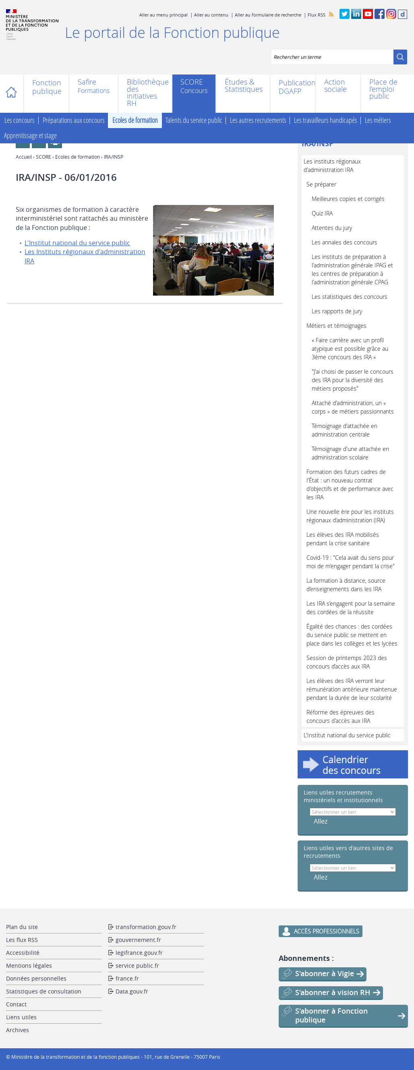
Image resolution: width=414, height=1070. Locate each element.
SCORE (191, 83)
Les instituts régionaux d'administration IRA (332, 165)
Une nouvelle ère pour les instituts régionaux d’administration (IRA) (350, 516)
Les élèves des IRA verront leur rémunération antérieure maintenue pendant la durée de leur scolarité (351, 689)
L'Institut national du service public (77, 242)
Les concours (19, 120)
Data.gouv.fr (132, 991)
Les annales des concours (344, 242)
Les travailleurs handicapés (325, 120)
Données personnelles (36, 978)
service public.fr (137, 965)
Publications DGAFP (293, 87)
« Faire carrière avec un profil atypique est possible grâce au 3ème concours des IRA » (350, 348)
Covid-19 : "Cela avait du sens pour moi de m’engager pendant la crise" (350, 562)
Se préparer (321, 184)
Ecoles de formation (135, 120)
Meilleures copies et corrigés (348, 199)
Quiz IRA (322, 213)
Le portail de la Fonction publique (172, 32)
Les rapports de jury (337, 311)
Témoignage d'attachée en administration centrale (344, 430)
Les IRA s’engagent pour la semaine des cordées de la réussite (350, 608)
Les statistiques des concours (349, 296)
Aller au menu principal (163, 15)
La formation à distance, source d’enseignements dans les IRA (345, 585)
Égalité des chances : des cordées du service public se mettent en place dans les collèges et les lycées (351, 635)
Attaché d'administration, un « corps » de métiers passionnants (353, 407)
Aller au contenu (211, 15)
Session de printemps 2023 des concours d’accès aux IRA (346, 662)
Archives (17, 1030)
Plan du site (22, 927)
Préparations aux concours (74, 120)
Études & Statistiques (243, 86)
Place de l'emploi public (383, 89)
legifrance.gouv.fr (139, 952)
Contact (16, 1004)
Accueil (15, 94)
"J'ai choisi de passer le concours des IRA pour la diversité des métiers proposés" (352, 380)
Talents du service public (194, 120)
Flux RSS (316, 15)
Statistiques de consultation (43, 991)
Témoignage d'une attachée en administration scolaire (350, 453)
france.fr (127, 978)
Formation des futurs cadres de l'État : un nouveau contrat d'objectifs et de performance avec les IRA (349, 484)
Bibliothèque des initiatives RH (145, 93)
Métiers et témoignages (336, 325)
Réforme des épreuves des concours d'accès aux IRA (340, 716)
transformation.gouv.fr (146, 927)
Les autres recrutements (258, 120)
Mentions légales (29, 965)
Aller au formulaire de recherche (268, 15)
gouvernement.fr (138, 940)
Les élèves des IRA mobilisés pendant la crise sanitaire (342, 539)
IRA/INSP (317, 144)
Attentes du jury (332, 228)
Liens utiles (21, 1017)
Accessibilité (22, 952)
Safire (87, 83)
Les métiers (378, 120)
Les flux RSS (22, 940)
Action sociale (335, 86)
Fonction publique (46, 87)
